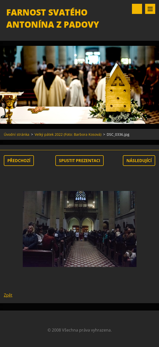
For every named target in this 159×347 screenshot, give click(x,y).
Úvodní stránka (16, 134)
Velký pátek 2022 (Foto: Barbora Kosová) (68, 134)
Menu (150, 9)
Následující (139, 160)
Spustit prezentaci (79, 160)
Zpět (8, 295)
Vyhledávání (137, 9)
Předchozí (18, 160)
